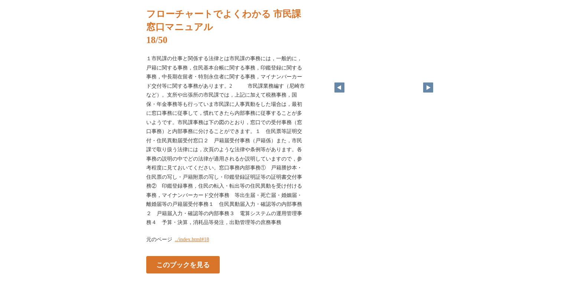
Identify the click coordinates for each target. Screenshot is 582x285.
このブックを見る (183, 264)
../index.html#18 (192, 239)
